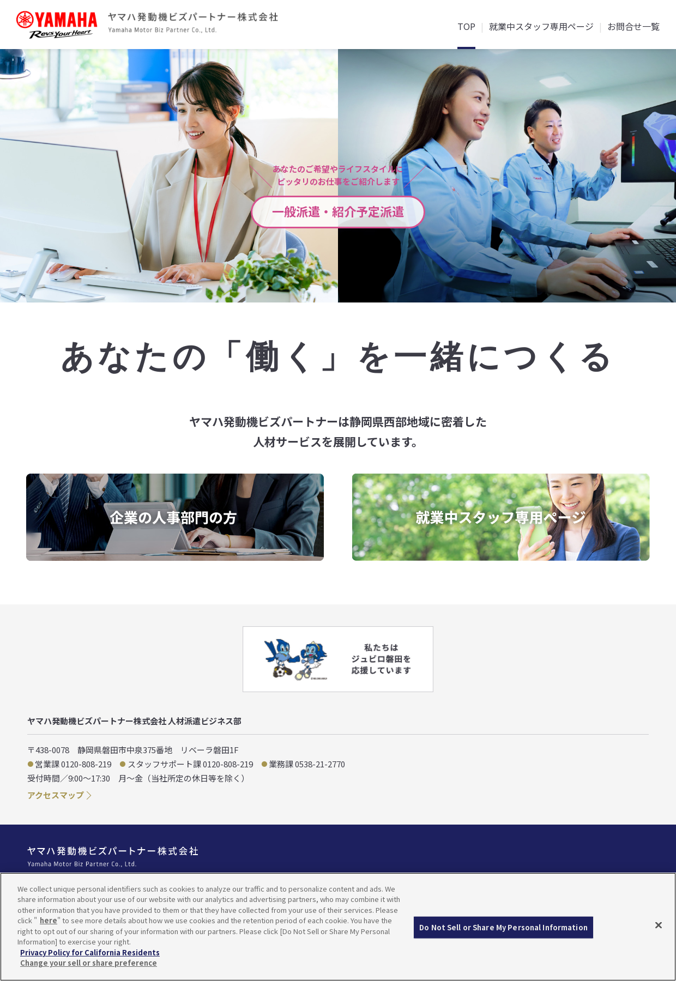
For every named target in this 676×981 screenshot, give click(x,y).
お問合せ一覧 (633, 27)
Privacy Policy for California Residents (90, 952)
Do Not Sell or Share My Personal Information (503, 927)
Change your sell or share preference (88, 963)
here (48, 920)
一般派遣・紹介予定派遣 (338, 211)
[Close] (659, 925)
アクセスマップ (55, 795)
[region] (338, 927)
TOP (466, 27)
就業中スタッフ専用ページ (541, 27)
